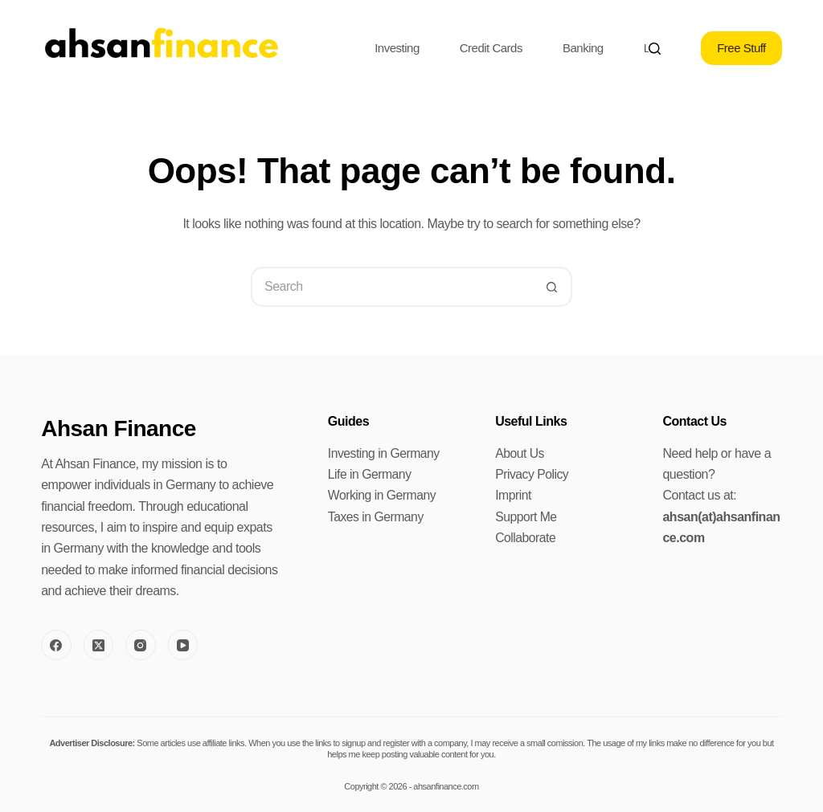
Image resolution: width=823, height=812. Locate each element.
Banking (583, 48)
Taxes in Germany (376, 517)
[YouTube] (183, 645)
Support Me (526, 517)
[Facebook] (56, 645)
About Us (520, 453)
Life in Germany (370, 474)
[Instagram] (140, 645)
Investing (397, 48)
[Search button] (552, 287)
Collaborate (525, 538)
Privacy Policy (532, 474)
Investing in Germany (384, 453)
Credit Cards (491, 48)
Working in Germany (383, 495)
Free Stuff (741, 48)
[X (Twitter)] (99, 645)
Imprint (513, 495)
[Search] (655, 49)
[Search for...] (391, 287)
